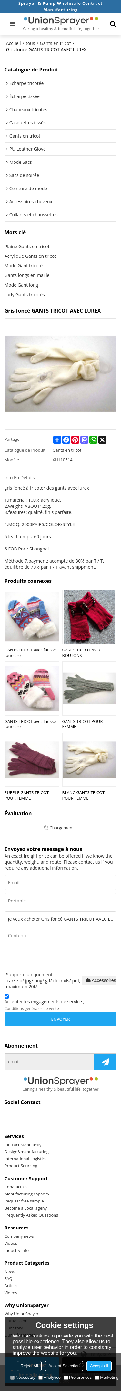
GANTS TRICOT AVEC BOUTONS (82, 652)
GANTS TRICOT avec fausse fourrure (30, 652)
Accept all (99, 1365)
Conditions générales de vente (32, 1008)
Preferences (78, 1377)
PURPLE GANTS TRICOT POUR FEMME (27, 795)
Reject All (29, 1365)
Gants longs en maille (27, 275)
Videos (11, 1243)
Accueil (13, 43)
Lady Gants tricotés (25, 294)
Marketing (106, 1377)
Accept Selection (64, 1365)
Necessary (22, 1377)
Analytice (49, 1377)
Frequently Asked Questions (31, 1215)
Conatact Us (16, 1187)
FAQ (9, 1278)
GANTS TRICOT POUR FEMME (82, 724)
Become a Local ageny (26, 1208)
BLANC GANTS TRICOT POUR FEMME (83, 795)
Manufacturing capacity (27, 1194)
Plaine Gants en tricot (27, 246)
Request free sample (24, 1201)
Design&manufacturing (27, 1151)
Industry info (17, 1250)
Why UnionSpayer (22, 1314)
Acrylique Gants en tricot (30, 256)
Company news (19, 1236)
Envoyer (60, 1019)
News (10, 1271)
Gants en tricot (55, 43)
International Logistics (26, 1158)
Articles (12, 1285)
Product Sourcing (21, 1166)
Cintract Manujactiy (23, 1145)
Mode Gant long (21, 285)
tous (30, 43)
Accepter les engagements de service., (44, 1003)
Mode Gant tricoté (24, 266)
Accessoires (100, 980)
